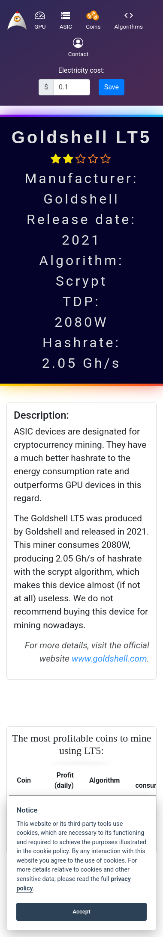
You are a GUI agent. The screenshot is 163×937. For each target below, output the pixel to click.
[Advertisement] (80, 701)
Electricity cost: (81, 70)
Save (111, 87)
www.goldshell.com (109, 658)
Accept (81, 911)
